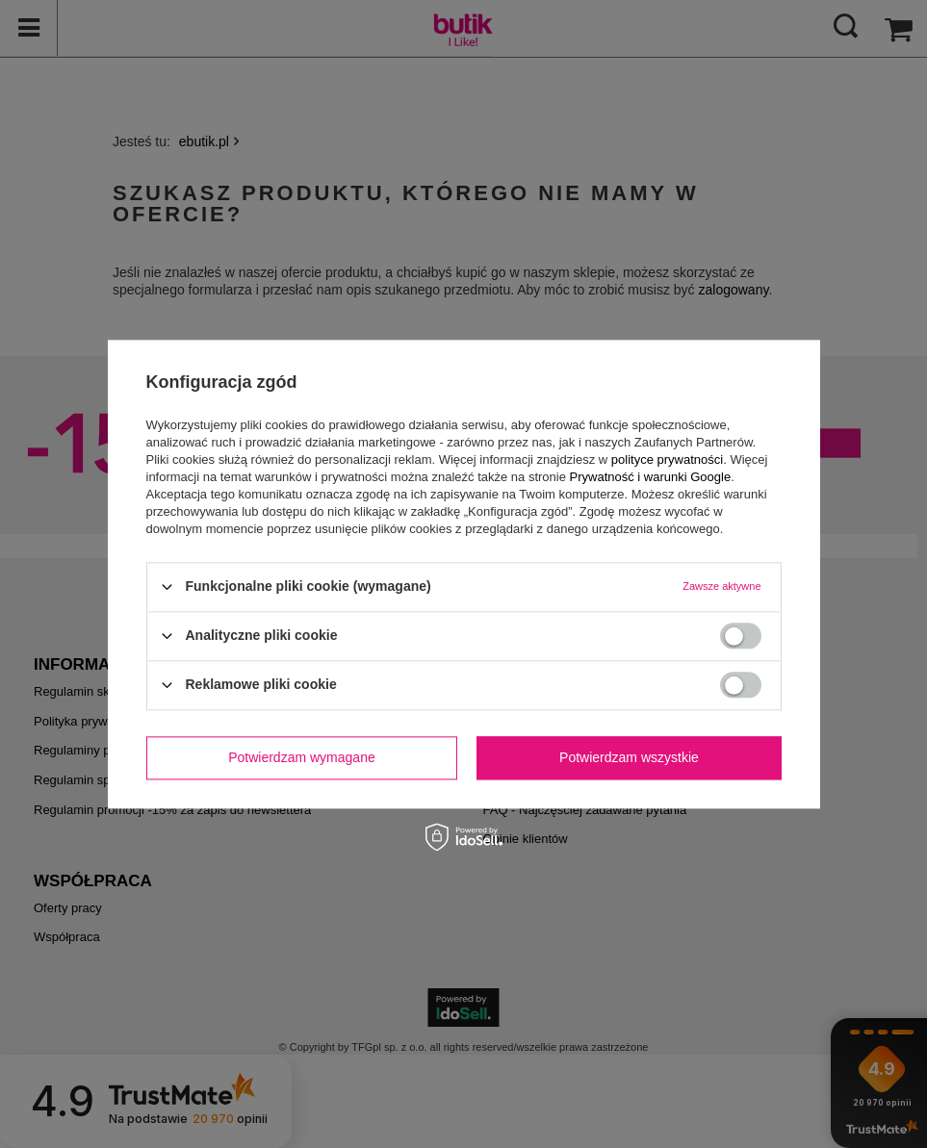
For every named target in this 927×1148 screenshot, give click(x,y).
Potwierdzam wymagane (301, 757)
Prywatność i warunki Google (651, 477)
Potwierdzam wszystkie (629, 757)
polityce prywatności (667, 459)
